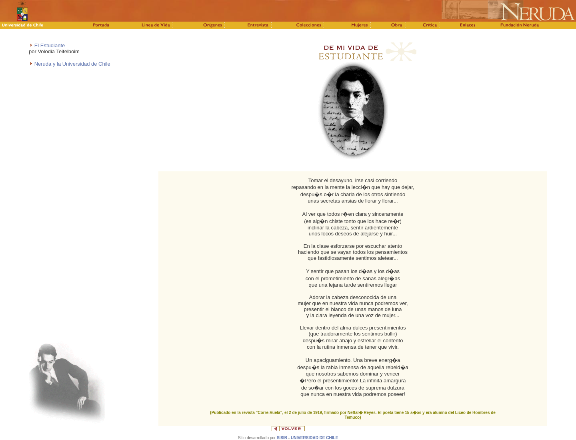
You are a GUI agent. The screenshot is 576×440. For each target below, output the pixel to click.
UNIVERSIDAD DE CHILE (314, 438)
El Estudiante (49, 45)
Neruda (43, 64)
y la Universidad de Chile (81, 64)
